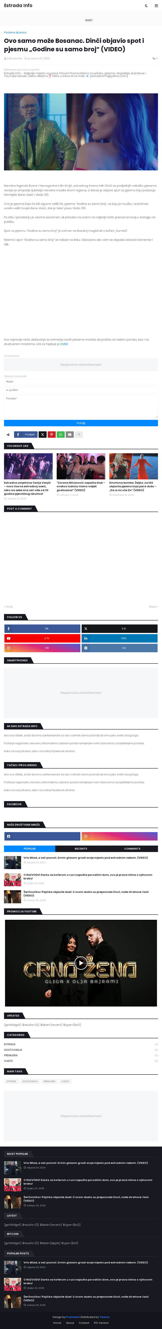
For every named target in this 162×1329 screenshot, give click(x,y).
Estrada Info (18, 5)
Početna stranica (15, 32)
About (70, 1323)
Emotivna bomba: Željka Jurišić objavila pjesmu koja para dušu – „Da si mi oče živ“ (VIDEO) (132, 486)
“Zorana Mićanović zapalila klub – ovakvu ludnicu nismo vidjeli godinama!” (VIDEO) (81, 486)
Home (57, 1323)
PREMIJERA (81, 1055)
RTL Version (101, 1323)
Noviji (9, 607)
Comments (132, 849)
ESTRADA (81, 1044)
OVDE (64, 344)
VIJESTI (81, 1061)
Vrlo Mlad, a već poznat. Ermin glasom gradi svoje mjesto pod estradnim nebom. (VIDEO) (86, 858)
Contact (84, 1323)
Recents (81, 849)
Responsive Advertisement (81, 365)
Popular (30, 849)
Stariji (152, 607)
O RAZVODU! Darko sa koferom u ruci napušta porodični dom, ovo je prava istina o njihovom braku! (88, 876)
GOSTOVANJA (81, 1050)
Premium (72, 1317)
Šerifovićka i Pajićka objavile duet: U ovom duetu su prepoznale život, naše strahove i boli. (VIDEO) (86, 893)
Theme (104, 1317)
